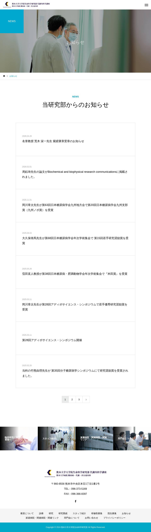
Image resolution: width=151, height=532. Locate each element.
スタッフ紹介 (79, 513)
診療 (41, 513)
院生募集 (112, 513)
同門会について (72, 518)
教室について (27, 513)
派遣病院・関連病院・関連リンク (42, 518)
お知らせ (126, 513)
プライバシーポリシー (114, 518)
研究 (51, 513)
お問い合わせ (91, 518)
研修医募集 (96, 513)
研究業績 (63, 513)
